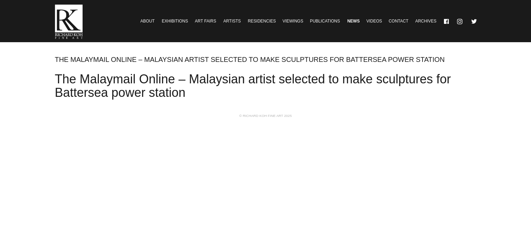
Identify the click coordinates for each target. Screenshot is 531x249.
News (353, 21)
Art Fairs (205, 21)
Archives (425, 21)
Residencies (262, 21)
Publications (325, 21)
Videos (374, 21)
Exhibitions (175, 21)
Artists (232, 21)
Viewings (293, 21)
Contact (398, 21)
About (147, 21)
